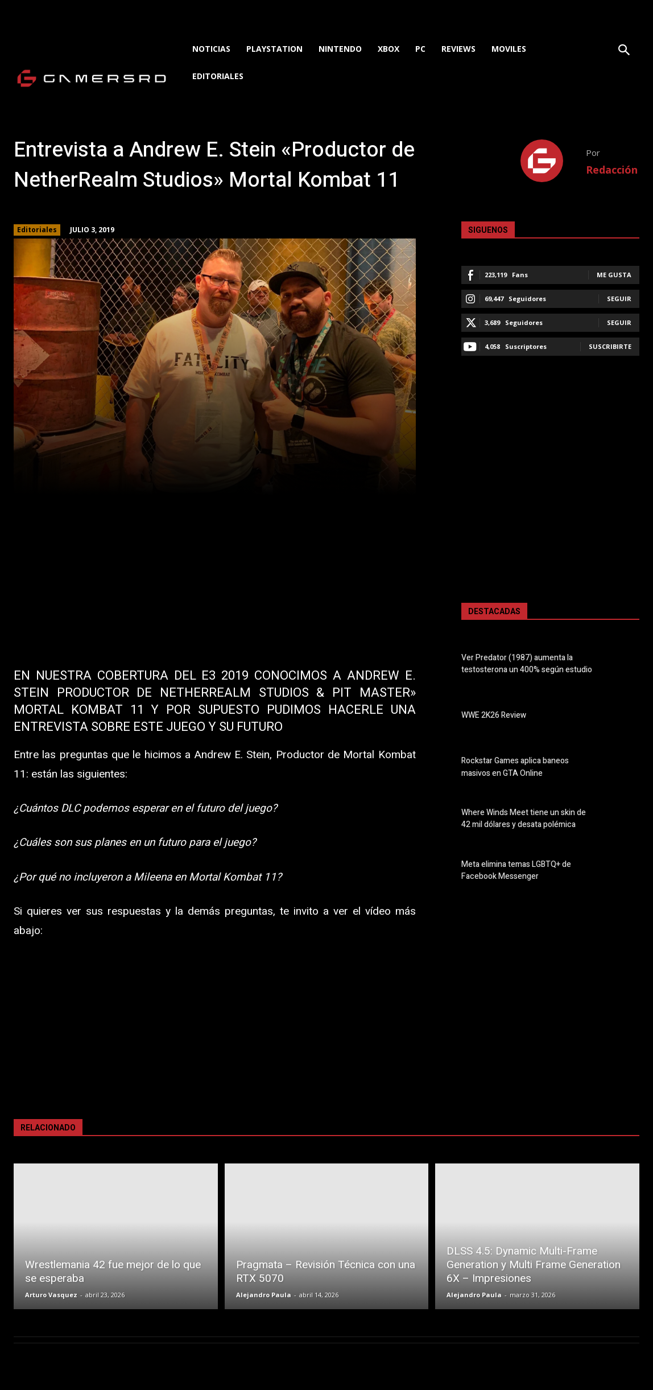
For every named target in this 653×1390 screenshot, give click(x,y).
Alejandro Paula (263, 1294)
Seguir (619, 298)
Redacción (612, 169)
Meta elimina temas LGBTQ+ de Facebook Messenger (516, 870)
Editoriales (37, 230)
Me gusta (614, 274)
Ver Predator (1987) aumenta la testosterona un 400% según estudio (526, 664)
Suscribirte (610, 346)
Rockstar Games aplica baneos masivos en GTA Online (515, 767)
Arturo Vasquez (51, 1294)
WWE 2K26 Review (493, 715)
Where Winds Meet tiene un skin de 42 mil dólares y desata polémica (523, 818)
